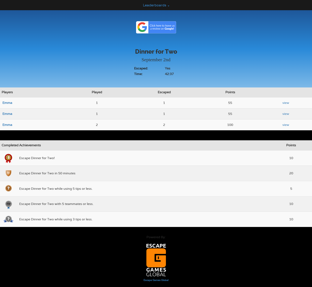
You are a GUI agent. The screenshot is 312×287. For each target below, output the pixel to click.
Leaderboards (156, 5)
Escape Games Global (156, 280)
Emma (7, 103)
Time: (138, 74)
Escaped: (141, 68)
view (285, 103)
